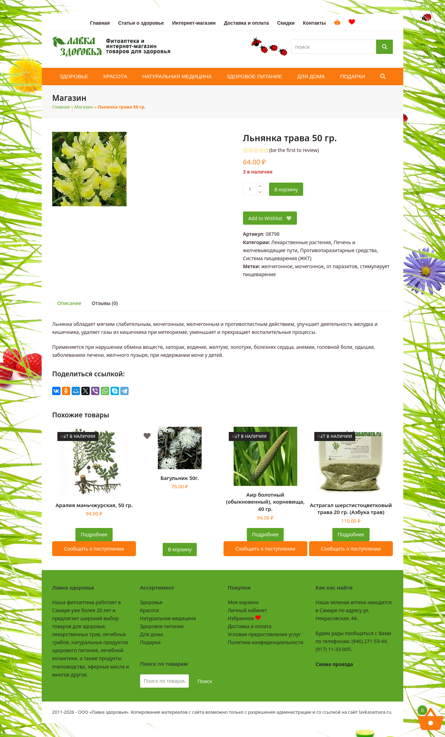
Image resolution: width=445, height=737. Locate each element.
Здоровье (151, 602)
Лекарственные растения (301, 242)
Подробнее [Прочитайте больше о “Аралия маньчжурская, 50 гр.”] (94, 534)
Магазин (83, 107)
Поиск (204, 681)
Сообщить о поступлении (94, 548)
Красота (149, 610)
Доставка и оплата (249, 626)
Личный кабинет (247, 610)
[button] (383, 76)
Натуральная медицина (168, 618)
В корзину (286, 189)
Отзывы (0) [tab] (105, 303)
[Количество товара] (250, 189)
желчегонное (276, 266)
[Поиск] (384, 47)
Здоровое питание (162, 626)
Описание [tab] (69, 303)
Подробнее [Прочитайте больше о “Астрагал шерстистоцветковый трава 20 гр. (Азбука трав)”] (351, 534)
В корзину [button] (180, 549)
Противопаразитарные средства (338, 250)
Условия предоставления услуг (264, 634)
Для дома (151, 634)
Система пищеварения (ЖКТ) (277, 258)
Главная (61, 107)
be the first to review (294, 150)
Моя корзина (243, 602)
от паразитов (341, 266)
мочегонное (309, 266)
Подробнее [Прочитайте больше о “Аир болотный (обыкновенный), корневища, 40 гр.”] (265, 534)
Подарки (150, 642)
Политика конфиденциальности (265, 642)
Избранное (244, 618)
